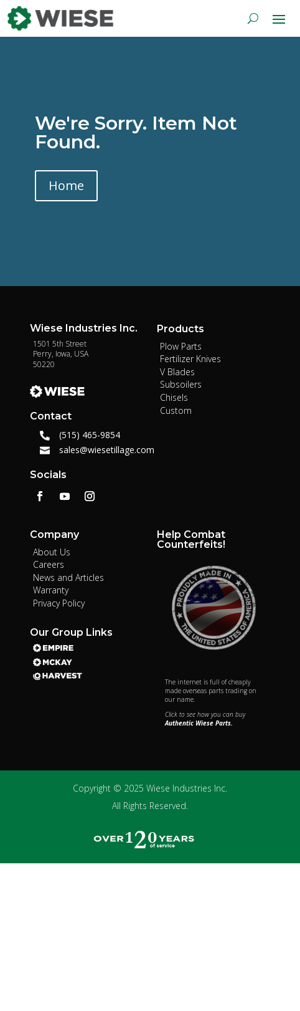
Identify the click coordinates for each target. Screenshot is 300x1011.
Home (66, 185)
